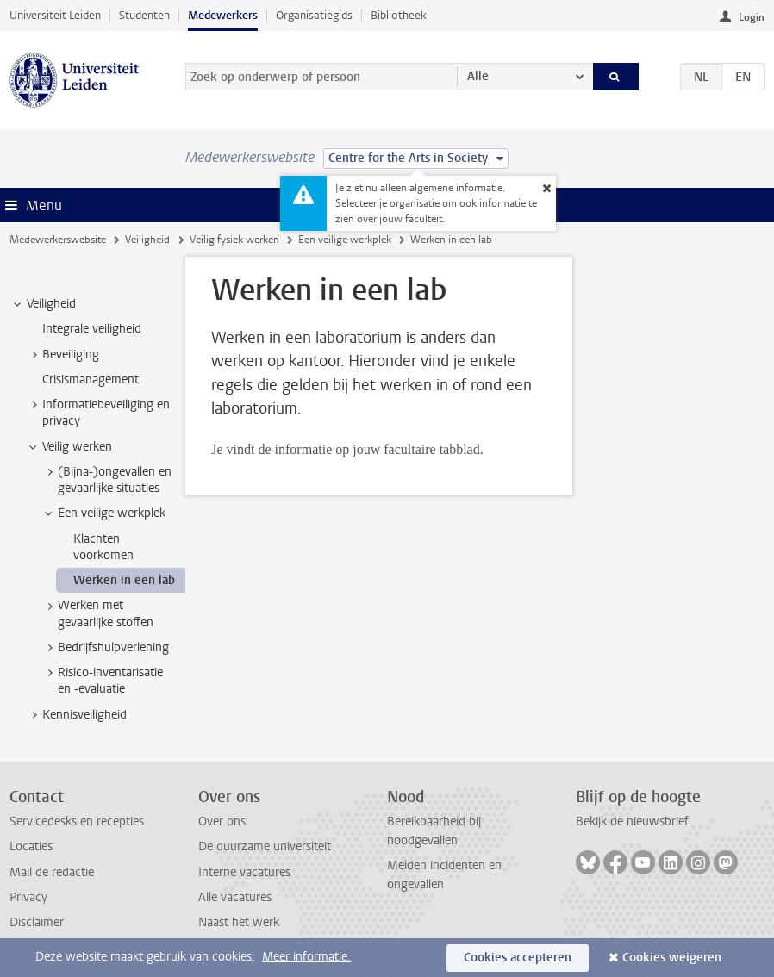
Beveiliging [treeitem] (62, 355)
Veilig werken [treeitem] (69, 447)
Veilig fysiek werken (234, 239)
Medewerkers (223, 15)
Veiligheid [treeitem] (43, 304)
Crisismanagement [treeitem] (90, 379)
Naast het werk (238, 922)
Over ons (222, 821)
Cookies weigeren (671, 957)
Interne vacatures (244, 872)
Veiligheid (147, 239)
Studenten (144, 15)
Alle (478, 76)
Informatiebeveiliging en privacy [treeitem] (98, 412)
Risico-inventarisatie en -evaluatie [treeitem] (102, 680)
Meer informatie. (306, 957)
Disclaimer (36, 922)
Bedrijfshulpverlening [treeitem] (105, 648)
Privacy (28, 897)
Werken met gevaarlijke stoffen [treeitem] (97, 613)
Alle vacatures (235, 897)
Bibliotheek (399, 15)
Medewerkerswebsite (57, 239)
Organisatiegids (314, 15)
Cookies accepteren (517, 957)
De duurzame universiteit (264, 846)
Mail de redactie (51, 872)
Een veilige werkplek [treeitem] (103, 513)
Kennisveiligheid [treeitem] (76, 715)
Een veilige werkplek (344, 239)
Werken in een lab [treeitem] (124, 580)
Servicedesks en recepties (76, 821)
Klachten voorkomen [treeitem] (103, 547)
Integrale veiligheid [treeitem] (91, 328)
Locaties (31, 846)
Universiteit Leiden (55, 15)
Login (752, 17)
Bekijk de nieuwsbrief (632, 821)
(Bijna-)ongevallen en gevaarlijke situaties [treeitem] (106, 480)
